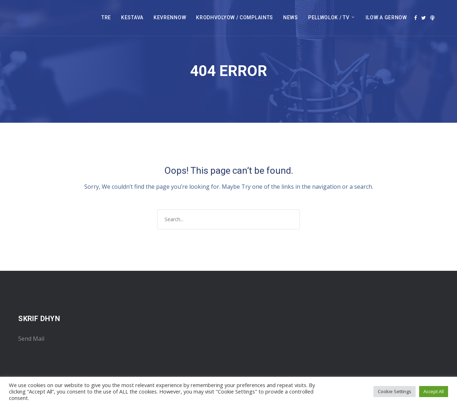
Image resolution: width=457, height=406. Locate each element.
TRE (106, 17)
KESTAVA (132, 17)
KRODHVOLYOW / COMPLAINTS (234, 17)
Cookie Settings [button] (394, 391)
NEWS (290, 17)
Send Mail (31, 338)
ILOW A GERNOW (386, 17)
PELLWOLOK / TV (329, 17)
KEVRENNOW (170, 17)
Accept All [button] (433, 391)
